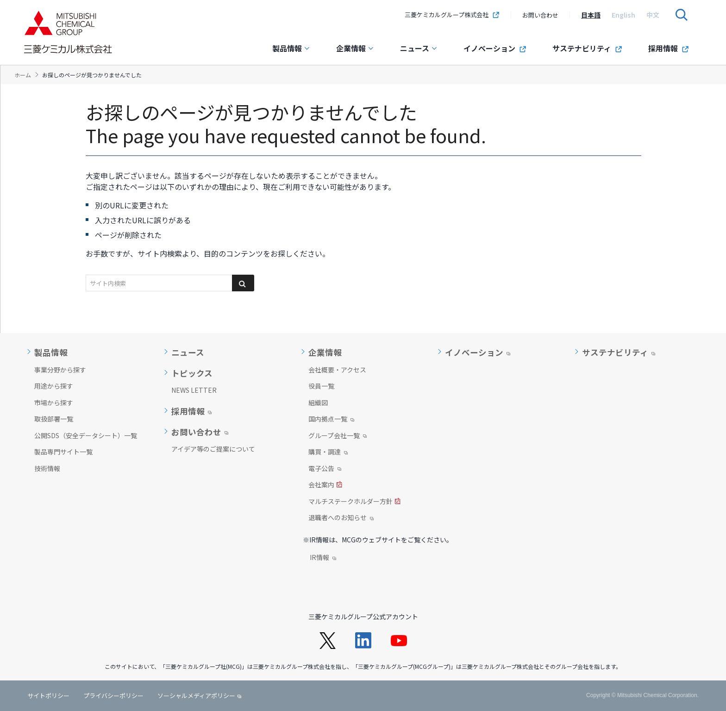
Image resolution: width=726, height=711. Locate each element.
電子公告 (324, 469)
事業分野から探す (60, 369)
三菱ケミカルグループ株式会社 (452, 15)
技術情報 (47, 468)
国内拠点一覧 (331, 419)
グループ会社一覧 (337, 436)
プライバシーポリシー (113, 695)
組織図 (318, 402)
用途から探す (53, 385)
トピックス (192, 373)
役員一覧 (321, 385)
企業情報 (355, 48)
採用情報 (668, 48)
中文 (652, 15)
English (623, 15)
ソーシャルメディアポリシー (196, 695)
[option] (591, 15)
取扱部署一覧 (53, 418)
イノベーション (494, 48)
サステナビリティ (587, 48)
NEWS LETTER (194, 390)
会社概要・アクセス (337, 369)
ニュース (419, 48)
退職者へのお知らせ (341, 518)
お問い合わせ (540, 15)
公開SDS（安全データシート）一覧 (85, 435)
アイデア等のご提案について (213, 448)
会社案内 (325, 485)
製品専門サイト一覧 (63, 451)
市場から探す (53, 402)
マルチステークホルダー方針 (354, 502)
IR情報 (323, 558)
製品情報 (291, 48)
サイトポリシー (48, 695)
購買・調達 (328, 452)
